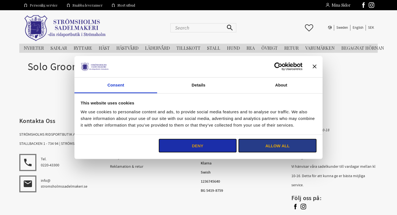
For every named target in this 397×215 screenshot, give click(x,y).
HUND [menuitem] (233, 48)
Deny (197, 145)
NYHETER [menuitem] (34, 48)
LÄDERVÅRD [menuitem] (157, 48)
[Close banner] (314, 67)
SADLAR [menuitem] (58, 48)
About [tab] (281, 84)
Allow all (277, 145)
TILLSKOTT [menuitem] (188, 48)
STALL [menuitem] (213, 48)
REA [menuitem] (250, 48)
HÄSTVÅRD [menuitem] (127, 48)
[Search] (230, 27)
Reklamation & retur (126, 166)
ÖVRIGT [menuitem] (269, 48)
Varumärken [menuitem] (320, 48)
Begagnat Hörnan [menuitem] (362, 48)
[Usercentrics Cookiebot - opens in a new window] (278, 66)
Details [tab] (198, 84)
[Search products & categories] (198, 27)
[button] (309, 28)
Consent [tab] (116, 84)
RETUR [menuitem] (291, 48)
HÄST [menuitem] (104, 48)
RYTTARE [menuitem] (83, 48)
